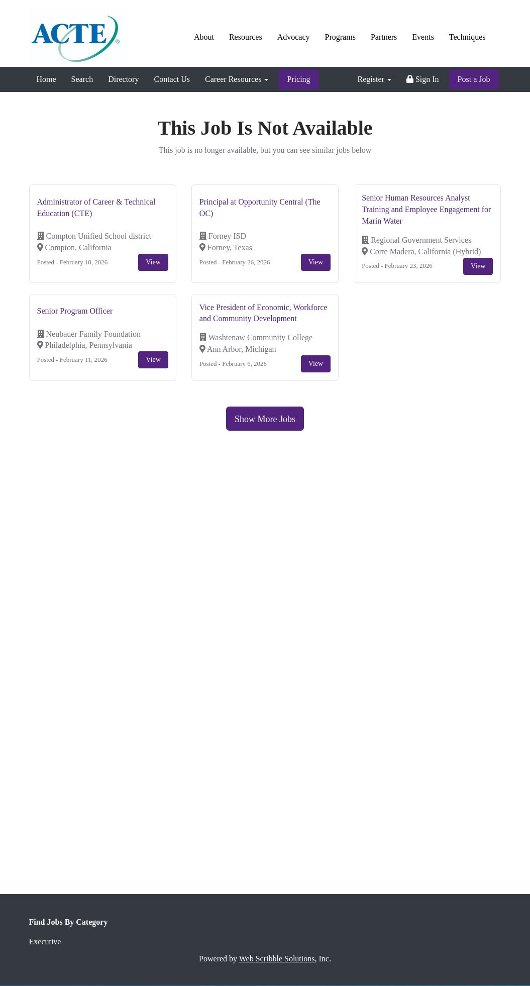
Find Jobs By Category (68, 922)
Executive (45, 941)
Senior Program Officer (75, 311)
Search (82, 79)
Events (423, 37)
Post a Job (474, 79)
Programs (340, 37)
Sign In (422, 79)
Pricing (298, 79)
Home (46, 79)
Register (374, 79)
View (153, 262)
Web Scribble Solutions (277, 958)
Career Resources (236, 79)
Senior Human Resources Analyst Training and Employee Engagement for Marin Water (426, 209)
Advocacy (293, 37)
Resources (245, 37)
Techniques (467, 37)
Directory (123, 79)
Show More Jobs (265, 419)
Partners (384, 37)
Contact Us (172, 79)
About (204, 37)
